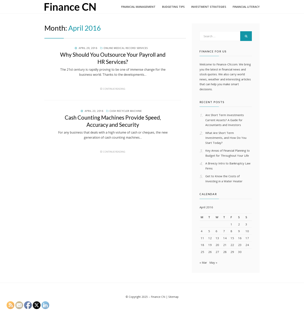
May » (213, 263)
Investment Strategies (208, 7)
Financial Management (138, 7)
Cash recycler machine (126, 111)
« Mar (203, 263)
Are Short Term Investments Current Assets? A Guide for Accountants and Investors (224, 120)
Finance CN (158, 297)
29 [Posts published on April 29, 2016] (232, 252)
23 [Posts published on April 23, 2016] (240, 245)
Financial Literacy (246, 7)
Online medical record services (126, 48)
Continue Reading (114, 88)
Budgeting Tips (173, 7)
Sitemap (173, 297)
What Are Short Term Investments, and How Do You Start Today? (225, 138)
